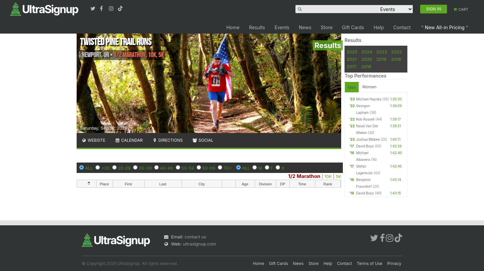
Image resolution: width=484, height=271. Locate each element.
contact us (195, 236)
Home (232, 27)
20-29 (124, 168)
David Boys (365, 146)
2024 (366, 51)
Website (93, 140)
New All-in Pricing (445, 27)
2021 (351, 59)
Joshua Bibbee (367, 139)
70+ (228, 168)
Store (326, 27)
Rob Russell (365, 119)
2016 (366, 66)
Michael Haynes (368, 99)
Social (202, 140)
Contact (402, 27)
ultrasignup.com (199, 243)
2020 (366, 59)
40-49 (166, 168)
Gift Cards (353, 27)
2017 (351, 66)
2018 (396, 59)
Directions (167, 140)
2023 (381, 51)
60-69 (208, 168)
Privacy (394, 263)
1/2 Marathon (304, 176)
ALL (89, 168)
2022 (396, 51)
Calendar (129, 140)
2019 (381, 59)
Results (257, 27)
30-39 (145, 168)
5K (338, 176)
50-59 (188, 168)
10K (328, 176)
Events (282, 27)
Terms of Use (369, 263)
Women (369, 86)
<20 (105, 168)
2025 (352, 51)
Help (379, 27)
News (305, 27)
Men (352, 87)
